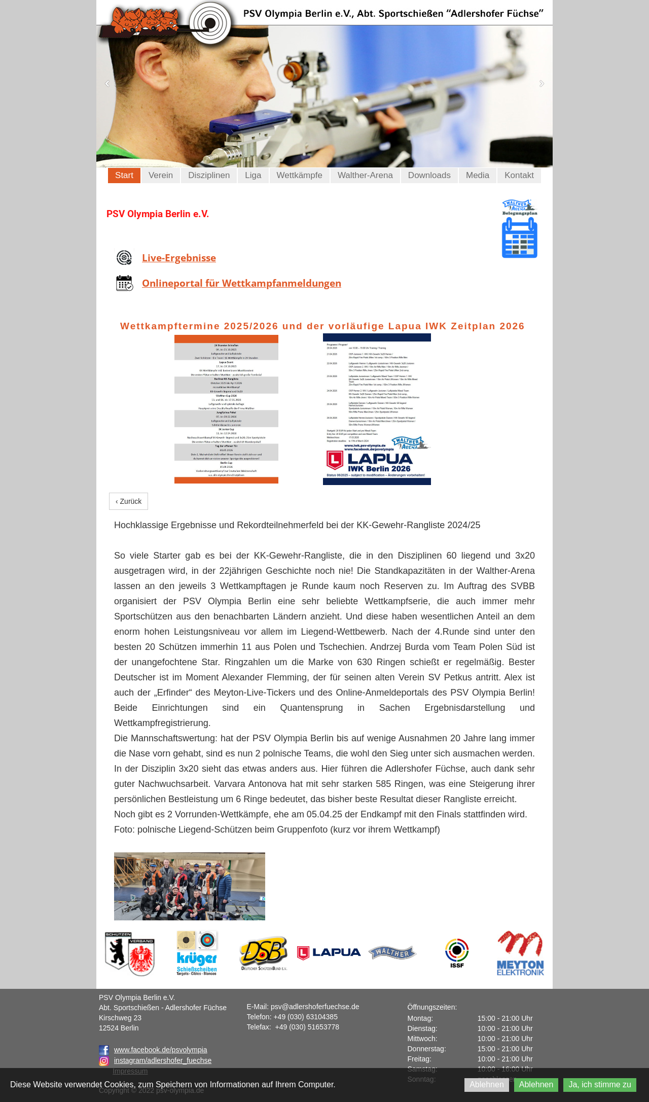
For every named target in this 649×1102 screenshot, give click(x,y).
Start (124, 175)
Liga (253, 175)
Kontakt (519, 175)
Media (477, 175)
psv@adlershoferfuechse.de (315, 1007)
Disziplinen (209, 175)
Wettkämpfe (299, 175)
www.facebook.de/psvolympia (153, 1050)
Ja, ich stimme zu (599, 1084)
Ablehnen (487, 1084)
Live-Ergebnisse (179, 257)
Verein (161, 175)
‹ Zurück (128, 501)
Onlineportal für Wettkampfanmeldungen (241, 283)
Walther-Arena (365, 175)
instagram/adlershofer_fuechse (162, 1060)
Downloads (429, 175)
